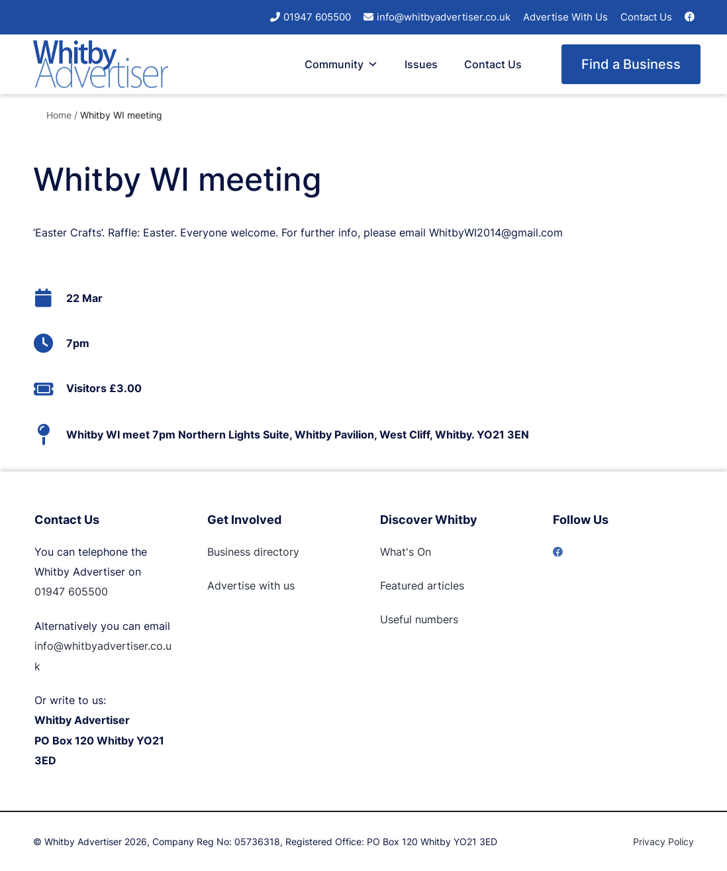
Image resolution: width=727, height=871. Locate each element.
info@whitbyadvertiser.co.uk (443, 17)
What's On (405, 551)
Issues (421, 64)
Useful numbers (419, 619)
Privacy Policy (663, 841)
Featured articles (422, 585)
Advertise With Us (565, 17)
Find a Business (631, 64)
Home (59, 115)
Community (341, 64)
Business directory (253, 551)
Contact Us (646, 17)
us (287, 585)
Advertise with (243, 585)
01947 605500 (317, 17)
